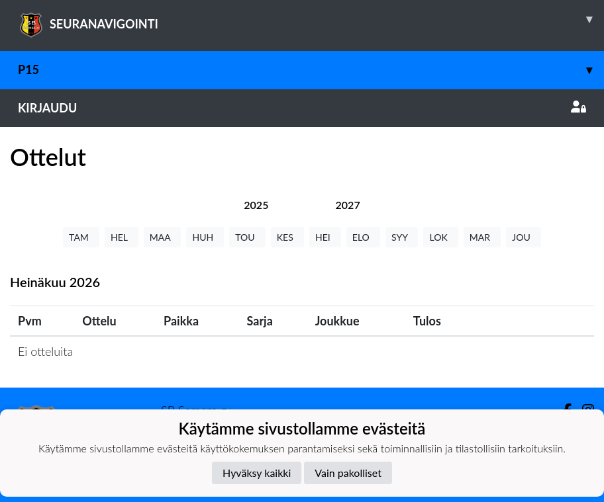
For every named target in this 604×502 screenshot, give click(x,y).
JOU (523, 237)
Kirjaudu (302, 108)
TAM (81, 237)
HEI (325, 237)
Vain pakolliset (348, 472)
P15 (311, 70)
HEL (121, 237)
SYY (401, 237)
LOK (440, 237)
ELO (363, 237)
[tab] (256, 204)
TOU (247, 237)
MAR (482, 237)
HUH (205, 237)
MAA (163, 237)
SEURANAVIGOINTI (311, 19)
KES (287, 237)
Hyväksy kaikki (257, 472)
